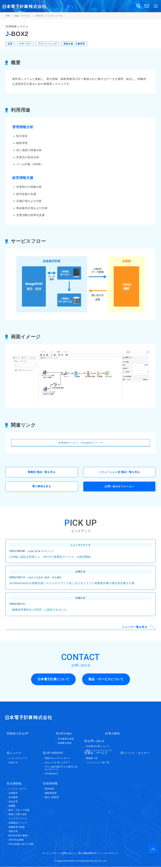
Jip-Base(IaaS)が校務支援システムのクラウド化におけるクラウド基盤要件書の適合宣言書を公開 (72, 585)
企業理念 (13, 793)
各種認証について (17, 823)
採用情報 (50, 783)
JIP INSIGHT (53, 753)
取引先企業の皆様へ (19, 835)
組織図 (11, 806)
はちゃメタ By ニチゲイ (57, 762)
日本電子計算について (97, 746)
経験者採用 (50, 793)
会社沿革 (13, 801)
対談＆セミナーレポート (58, 758)
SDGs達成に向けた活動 (21, 844)
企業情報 (14, 783)
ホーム (45, 853)
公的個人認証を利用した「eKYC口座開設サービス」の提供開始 (50, 558)
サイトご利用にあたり (64, 853)
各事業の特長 (65, 743)
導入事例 (112, 733)
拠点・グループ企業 (19, 810)
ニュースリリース (17, 758)
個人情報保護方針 (87, 853)
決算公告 (13, 831)
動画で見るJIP (17, 733)
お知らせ (13, 762)
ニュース (14, 753)
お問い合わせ (94, 741)
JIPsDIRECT (52, 774)
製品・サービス (22, 16)
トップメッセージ (17, 789)
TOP (7, 16)
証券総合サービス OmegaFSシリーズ (80, 442)
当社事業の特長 (66, 739)
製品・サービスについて (99, 750)
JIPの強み (64, 733)
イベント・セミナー (135, 753)
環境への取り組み (17, 814)
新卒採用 (49, 789)
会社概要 (13, 797)
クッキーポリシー (109, 853)
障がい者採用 (52, 797)
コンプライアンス (17, 818)
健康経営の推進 (16, 827)
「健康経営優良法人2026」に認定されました (38, 611)
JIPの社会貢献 (16, 840)
